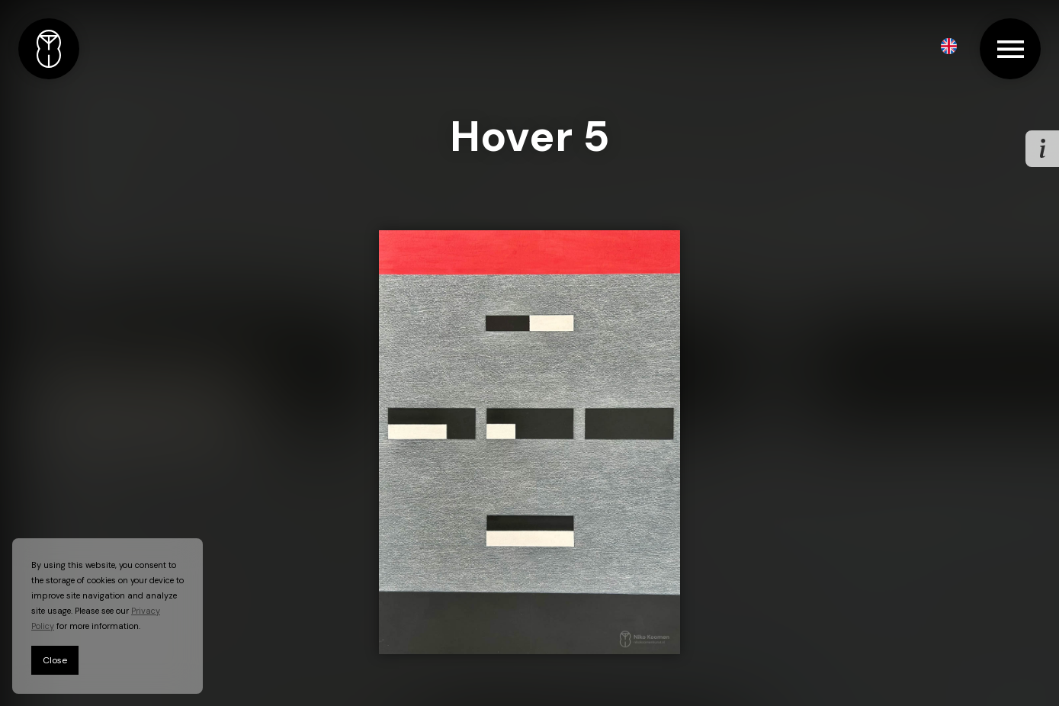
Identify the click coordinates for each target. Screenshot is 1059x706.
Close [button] (55, 660)
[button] (948, 46)
